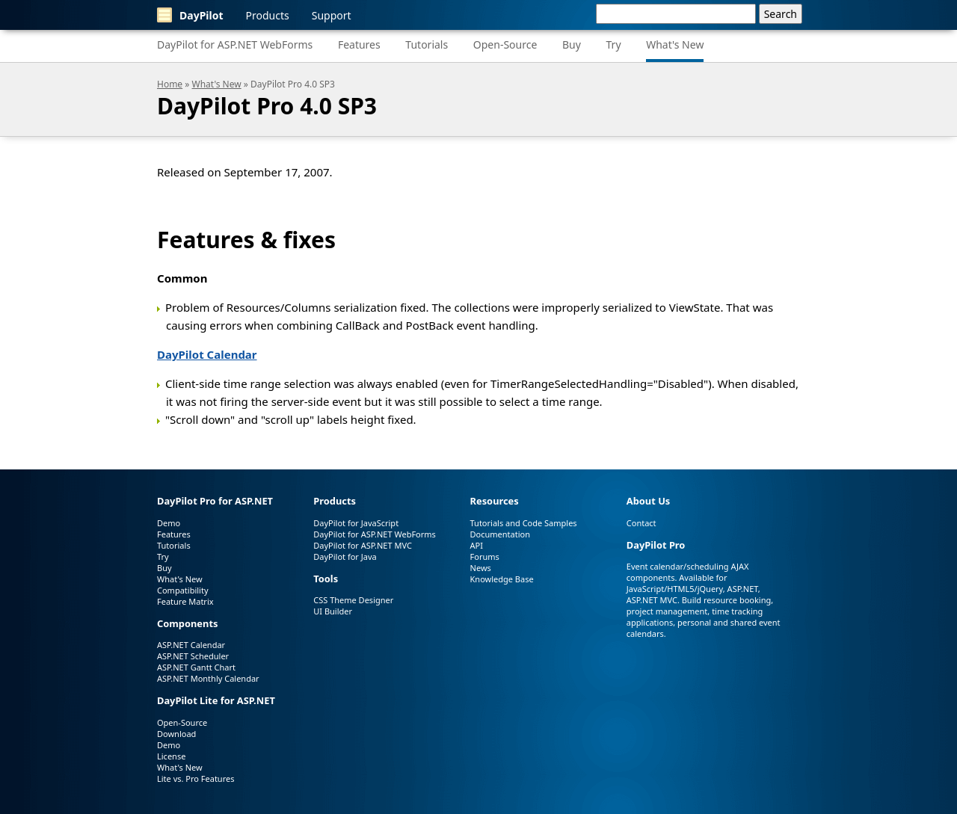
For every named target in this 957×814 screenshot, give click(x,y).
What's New (675, 44)
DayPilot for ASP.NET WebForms (235, 44)
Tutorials (426, 44)
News (480, 567)
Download (176, 733)
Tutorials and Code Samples (523, 522)
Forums (484, 556)
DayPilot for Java (344, 556)
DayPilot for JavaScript (356, 522)
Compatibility (183, 590)
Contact (641, 522)
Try (613, 44)
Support (331, 15)
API (476, 545)
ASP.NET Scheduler (193, 656)
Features (359, 44)
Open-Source (505, 44)
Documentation (500, 534)
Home (169, 84)
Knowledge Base (502, 579)
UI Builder (332, 611)
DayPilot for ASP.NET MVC (362, 545)
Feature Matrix (185, 601)
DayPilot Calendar (207, 354)
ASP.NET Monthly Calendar (208, 678)
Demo (168, 522)
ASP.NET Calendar (191, 644)
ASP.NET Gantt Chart (196, 667)
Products (267, 15)
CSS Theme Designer (353, 599)
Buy (571, 44)
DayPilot (190, 14)
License (171, 756)
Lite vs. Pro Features (195, 778)
